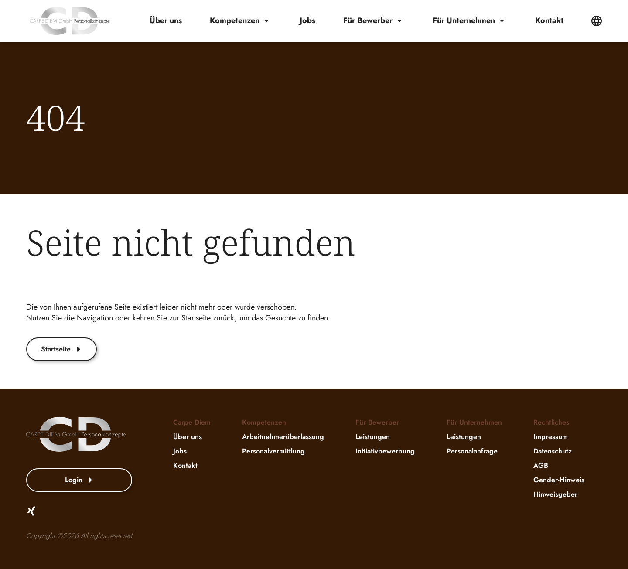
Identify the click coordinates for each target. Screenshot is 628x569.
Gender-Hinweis (558, 480)
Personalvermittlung (273, 451)
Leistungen (372, 437)
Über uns (166, 21)
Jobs (307, 21)
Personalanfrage (472, 451)
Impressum (550, 437)
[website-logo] (69, 21)
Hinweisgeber (555, 494)
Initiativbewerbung (385, 451)
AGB (540, 465)
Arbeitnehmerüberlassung (283, 437)
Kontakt (549, 21)
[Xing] (31, 511)
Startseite (61, 349)
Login (79, 480)
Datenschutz (552, 451)
